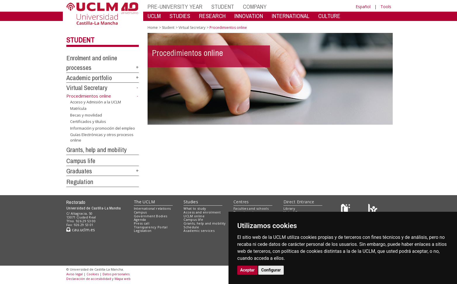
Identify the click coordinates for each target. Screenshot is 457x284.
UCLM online (194, 216)
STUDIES (179, 16)
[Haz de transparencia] (346, 210)
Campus (140, 212)
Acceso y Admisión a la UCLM (95, 101)
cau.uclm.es (80, 229)
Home (153, 27)
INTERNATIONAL (290, 16)
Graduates (79, 171)
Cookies (92, 274)
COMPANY (254, 6)
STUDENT (222, 6)
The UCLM (144, 201)
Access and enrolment (202, 212)
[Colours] (373, 210)
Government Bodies (150, 216)
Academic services (199, 230)
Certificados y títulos (88, 121)
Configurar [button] (271, 270)
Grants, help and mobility (96, 149)
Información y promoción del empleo (102, 128)
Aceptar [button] (247, 270)
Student (80, 40)
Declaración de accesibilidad (88, 278)
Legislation (143, 230)
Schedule (191, 227)
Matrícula (78, 108)
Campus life (80, 160)
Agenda (140, 219)
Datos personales (116, 274)
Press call (141, 223)
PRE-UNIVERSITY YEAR (175, 6)
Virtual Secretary (86, 87)
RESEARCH (212, 16)
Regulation (79, 181)
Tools (385, 6)
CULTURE (329, 16)
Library (289, 208)
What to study (195, 208)
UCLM (154, 16)
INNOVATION (248, 16)
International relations (152, 208)
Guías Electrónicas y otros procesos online (102, 137)
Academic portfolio (89, 77)
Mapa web (123, 278)
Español (363, 6)
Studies (191, 201)
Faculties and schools (251, 208)
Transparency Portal (150, 227)
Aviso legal (74, 274)
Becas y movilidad (86, 115)
